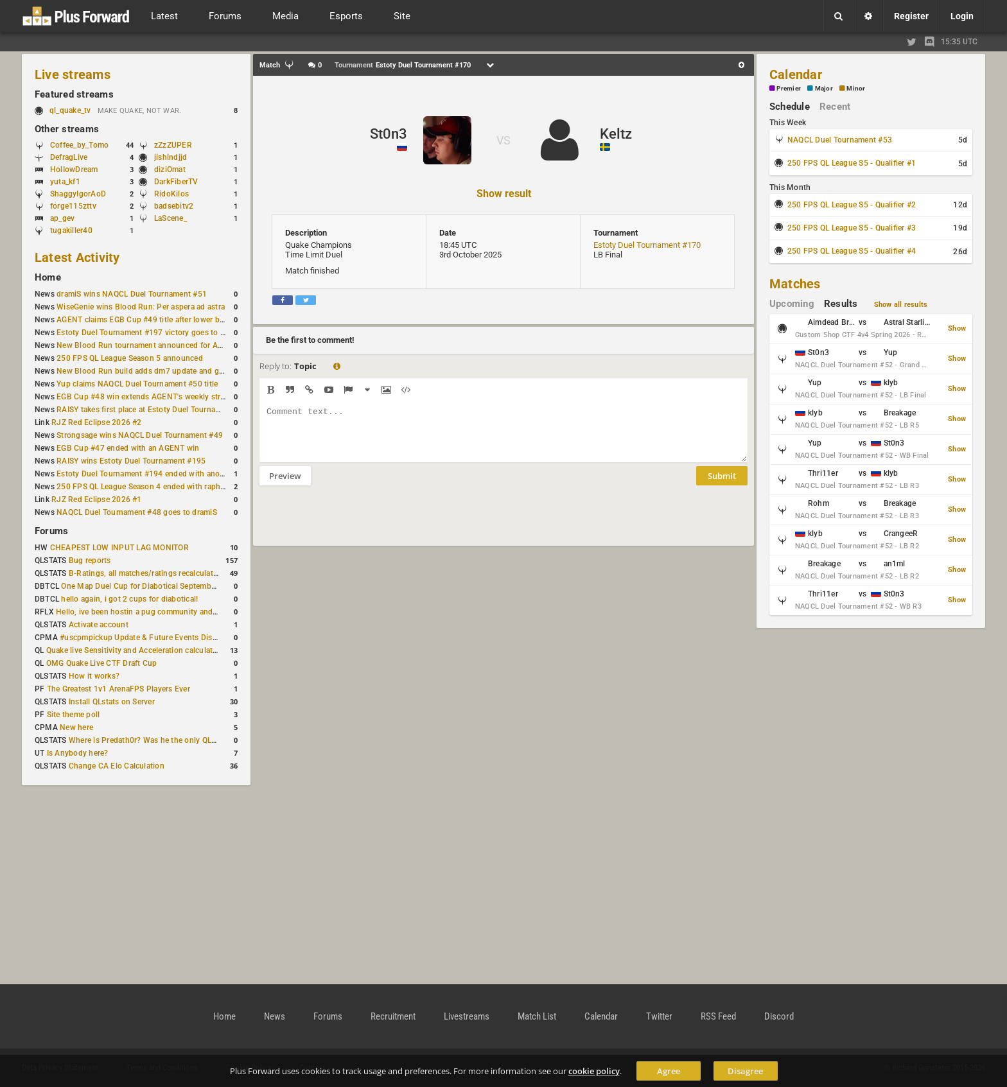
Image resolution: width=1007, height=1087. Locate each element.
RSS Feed (718, 1016)
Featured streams (74, 94)
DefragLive (68, 157)
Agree (668, 1071)
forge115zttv (73, 206)
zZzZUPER (173, 145)
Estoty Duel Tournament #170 (647, 245)
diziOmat (170, 169)
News (274, 1016)
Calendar (795, 74)
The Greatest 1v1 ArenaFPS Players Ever (118, 688)
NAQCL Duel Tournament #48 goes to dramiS (137, 512)
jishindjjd (170, 157)
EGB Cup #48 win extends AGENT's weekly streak (144, 396)
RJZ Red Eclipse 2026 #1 (96, 499)
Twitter (659, 1016)
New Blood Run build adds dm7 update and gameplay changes (168, 371)
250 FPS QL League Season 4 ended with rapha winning (156, 486)
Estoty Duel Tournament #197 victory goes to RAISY (149, 332)
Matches (795, 283)
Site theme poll (73, 714)
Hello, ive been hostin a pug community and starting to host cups (172, 611)
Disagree (745, 1071)
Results (841, 303)
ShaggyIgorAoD (78, 193)
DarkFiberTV (176, 181)
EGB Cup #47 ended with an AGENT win (128, 448)
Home (48, 277)
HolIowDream (74, 169)
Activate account (98, 624)
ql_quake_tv (70, 110)
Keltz (616, 134)
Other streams (67, 129)
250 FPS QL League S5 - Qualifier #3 (851, 227)
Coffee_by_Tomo (79, 145)
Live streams (72, 74)
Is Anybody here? (78, 753)
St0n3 (388, 134)
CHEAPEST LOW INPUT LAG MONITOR (119, 547)
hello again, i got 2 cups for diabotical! (129, 599)
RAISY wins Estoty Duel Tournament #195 (131, 461)
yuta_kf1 (65, 181)
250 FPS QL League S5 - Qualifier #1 (851, 163)
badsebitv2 (173, 206)
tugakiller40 (71, 230)
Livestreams (466, 1016)
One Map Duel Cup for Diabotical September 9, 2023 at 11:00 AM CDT (186, 586)
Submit (722, 485)
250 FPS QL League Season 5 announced (130, 358)
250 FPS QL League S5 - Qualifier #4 (851, 251)
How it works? (94, 676)
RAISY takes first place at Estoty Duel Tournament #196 (155, 409)
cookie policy (594, 1071)
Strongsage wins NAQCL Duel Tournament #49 (140, 435)
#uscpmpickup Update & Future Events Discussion (150, 637)
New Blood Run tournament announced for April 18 (148, 345)
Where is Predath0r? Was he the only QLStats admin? (163, 740)
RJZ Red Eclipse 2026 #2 (96, 422)
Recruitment (393, 1016)
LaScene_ (170, 218)
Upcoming (791, 303)
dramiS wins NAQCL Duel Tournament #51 (132, 294)
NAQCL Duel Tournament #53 (839, 139)
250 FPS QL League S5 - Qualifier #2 (851, 204)
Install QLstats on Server (112, 701)
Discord (779, 1016)
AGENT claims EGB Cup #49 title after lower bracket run (156, 319)
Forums (51, 531)
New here (76, 727)
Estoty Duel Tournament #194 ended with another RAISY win (164, 473)
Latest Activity (77, 257)
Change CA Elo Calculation (116, 765)
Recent (834, 106)
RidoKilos (171, 193)
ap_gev (62, 218)
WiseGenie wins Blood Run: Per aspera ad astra (141, 306)
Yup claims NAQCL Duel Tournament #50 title (137, 383)
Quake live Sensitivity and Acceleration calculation (135, 650)
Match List (537, 1016)
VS (503, 140)
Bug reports (90, 560)
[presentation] (357, 524)
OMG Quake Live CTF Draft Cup (101, 663)
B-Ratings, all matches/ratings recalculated (145, 573)
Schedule (789, 106)
